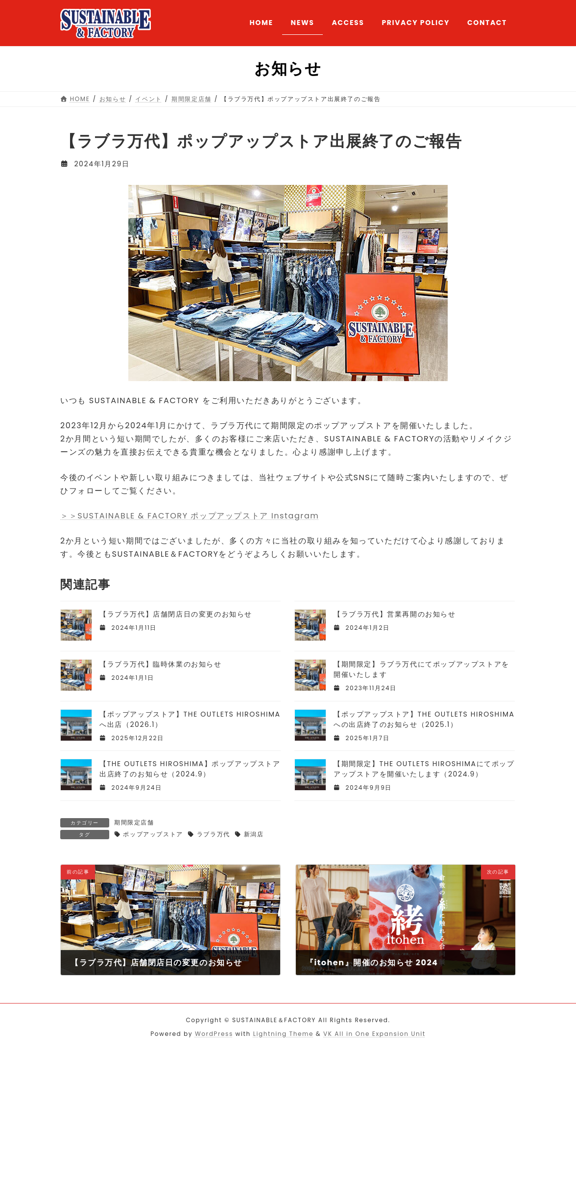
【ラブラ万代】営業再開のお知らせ (395, 614)
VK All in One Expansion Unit (374, 1034)
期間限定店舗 (134, 822)
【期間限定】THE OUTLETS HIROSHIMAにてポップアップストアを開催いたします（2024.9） (424, 769)
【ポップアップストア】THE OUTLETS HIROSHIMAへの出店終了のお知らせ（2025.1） (424, 719)
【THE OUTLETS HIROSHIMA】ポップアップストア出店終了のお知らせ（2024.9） (190, 769)
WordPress (214, 1034)
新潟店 (254, 834)
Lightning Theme (283, 1034)
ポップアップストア (153, 834)
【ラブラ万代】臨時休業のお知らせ (160, 664)
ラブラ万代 (213, 834)
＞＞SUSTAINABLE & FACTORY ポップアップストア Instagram (189, 515)
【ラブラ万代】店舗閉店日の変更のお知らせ (175, 614)
